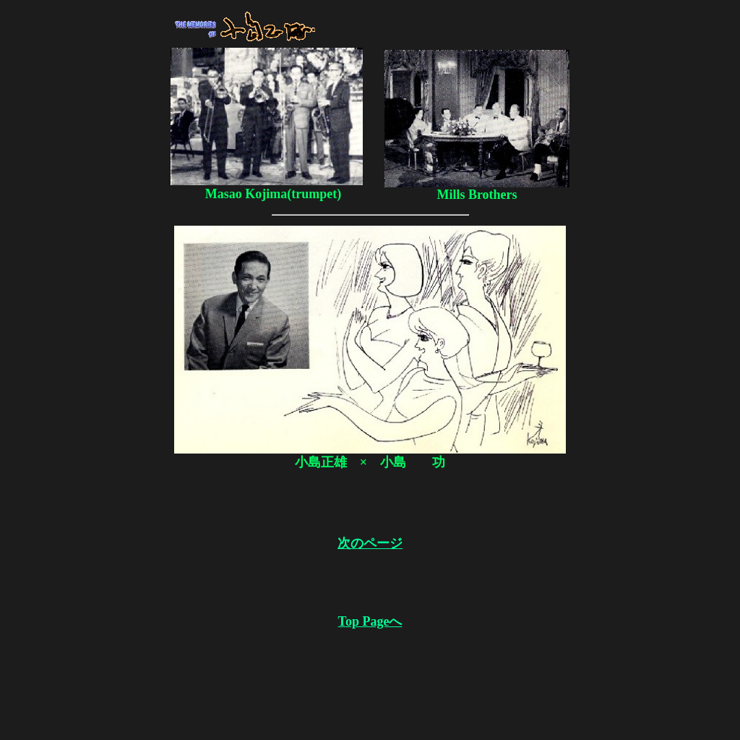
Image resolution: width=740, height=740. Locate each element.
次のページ (370, 543)
